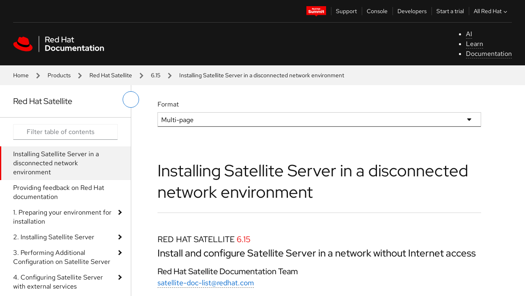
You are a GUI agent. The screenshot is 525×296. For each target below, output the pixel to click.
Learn (474, 43)
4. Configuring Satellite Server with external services (58, 282)
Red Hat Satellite (110, 75)
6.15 (155, 75)
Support (346, 11)
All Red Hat (491, 11)
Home (21, 75)
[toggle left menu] (131, 99)
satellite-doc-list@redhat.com (206, 282)
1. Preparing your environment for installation (62, 217)
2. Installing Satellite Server (53, 237)
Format (168, 104)
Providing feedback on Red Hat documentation (58, 192)
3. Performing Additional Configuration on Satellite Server (61, 257)
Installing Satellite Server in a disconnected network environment (56, 163)
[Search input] (65, 132)
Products (59, 75)
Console (377, 11)
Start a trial (450, 11)
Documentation (489, 53)
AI (469, 34)
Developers (412, 11)
